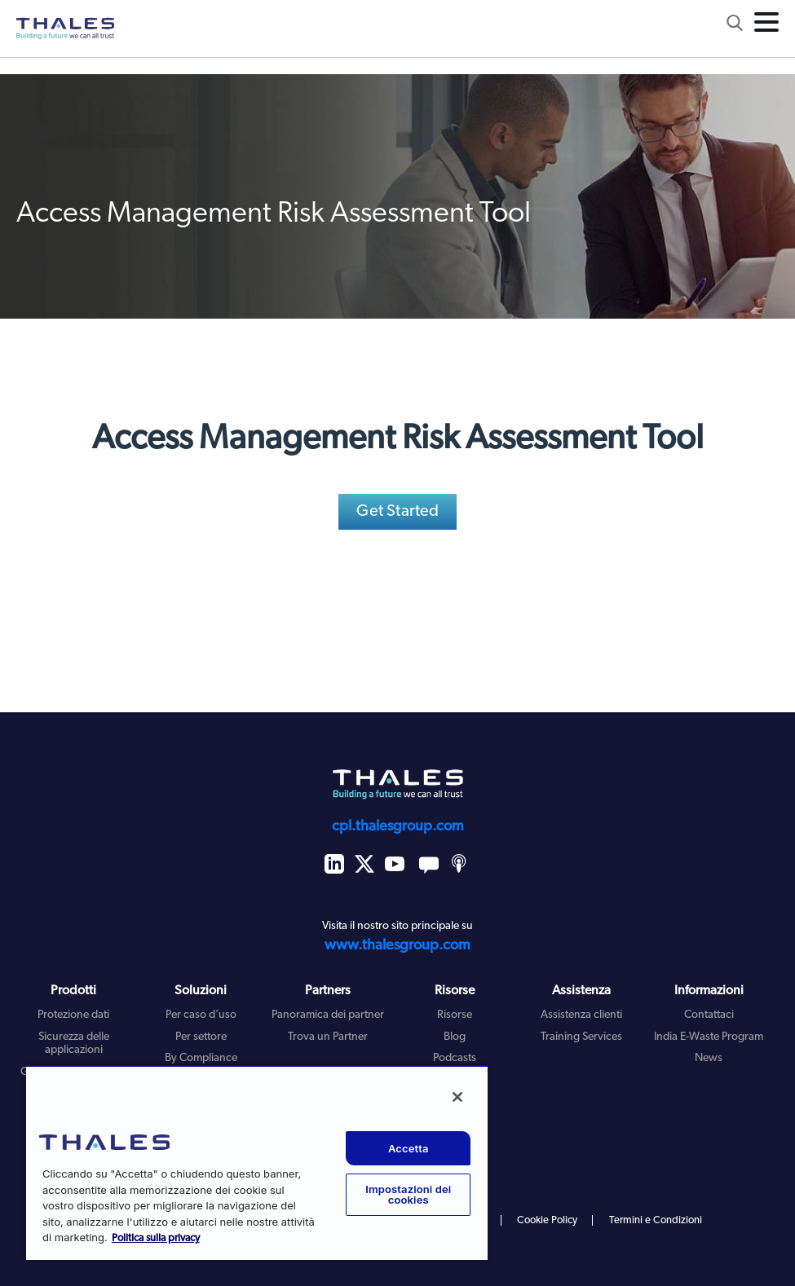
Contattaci (709, 1015)
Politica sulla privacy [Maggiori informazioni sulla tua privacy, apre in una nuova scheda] (156, 1238)
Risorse (454, 1015)
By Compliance (201, 1058)
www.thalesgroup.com (397, 945)
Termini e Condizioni (655, 1220)
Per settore (201, 1037)
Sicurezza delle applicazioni (73, 1044)
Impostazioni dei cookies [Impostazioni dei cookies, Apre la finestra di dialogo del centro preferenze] (408, 1194)
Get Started (397, 512)
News (708, 1058)
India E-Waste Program (708, 1037)
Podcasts (454, 1058)
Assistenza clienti (581, 1015)
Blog (455, 1037)
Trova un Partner (328, 1037)
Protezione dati (73, 1015)
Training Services (581, 1037)
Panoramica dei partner (328, 1015)
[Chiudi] (457, 1097)
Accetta (408, 1148)
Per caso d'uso (201, 1015)
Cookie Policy (547, 1220)
